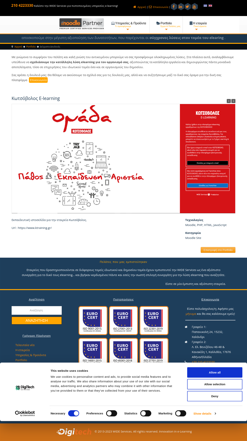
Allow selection (214, 404)
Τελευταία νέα (25, 345)
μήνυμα (191, 314)
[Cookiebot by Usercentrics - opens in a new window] (25, 433)
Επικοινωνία (158, 7)
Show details (202, 433)
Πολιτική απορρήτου (29, 375)
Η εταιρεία (22, 350)
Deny (214, 416)
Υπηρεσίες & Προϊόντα (30, 355)
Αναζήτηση (36, 320)
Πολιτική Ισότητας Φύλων (32, 380)
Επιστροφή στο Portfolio (218, 249)
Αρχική (139, 7)
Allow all (215, 392)
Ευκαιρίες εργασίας (28, 370)
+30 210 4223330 (203, 362)
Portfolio (21, 360)
